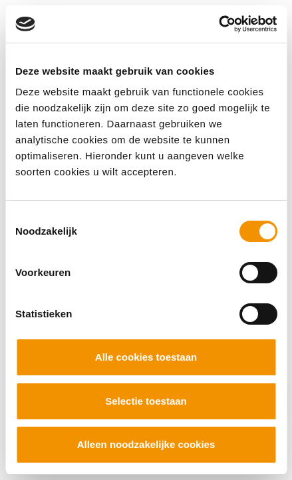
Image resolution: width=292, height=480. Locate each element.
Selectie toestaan (146, 401)
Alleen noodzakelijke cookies (146, 444)
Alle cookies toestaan (146, 357)
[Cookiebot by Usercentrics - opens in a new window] (218, 24)
